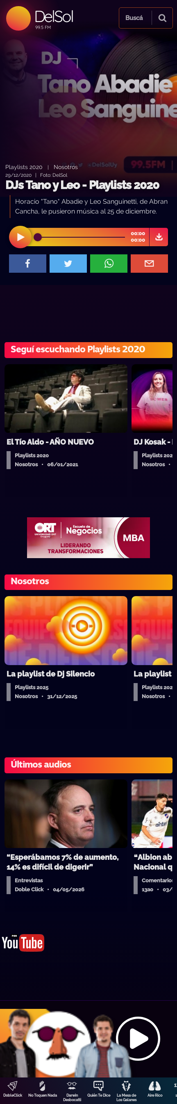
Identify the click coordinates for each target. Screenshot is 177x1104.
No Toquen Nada (42, 1095)
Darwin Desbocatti (72, 1097)
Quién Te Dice (98, 1095)
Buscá (134, 18)
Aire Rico (155, 1095)
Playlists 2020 (24, 166)
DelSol (53, 16)
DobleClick (12, 1095)
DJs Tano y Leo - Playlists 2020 (82, 185)
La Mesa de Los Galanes (126, 1097)
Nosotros (66, 166)
